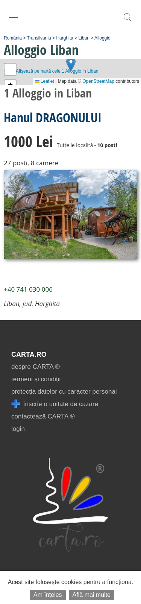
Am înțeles (47, 595)
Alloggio (102, 38)
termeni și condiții (36, 379)
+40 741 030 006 (28, 289)
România (13, 38)
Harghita (64, 38)
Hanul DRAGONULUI (53, 117)
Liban (83, 38)
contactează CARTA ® (43, 416)
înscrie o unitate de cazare (54, 404)
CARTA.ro (29, 354)
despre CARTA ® (35, 366)
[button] (71, 64)
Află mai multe (92, 595)
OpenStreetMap (98, 81)
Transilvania (39, 38)
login (18, 428)
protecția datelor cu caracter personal (64, 391)
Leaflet (44, 81)
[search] (127, 21)
